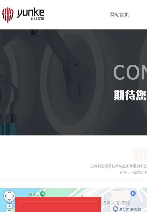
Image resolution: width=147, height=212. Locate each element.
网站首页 (119, 14)
